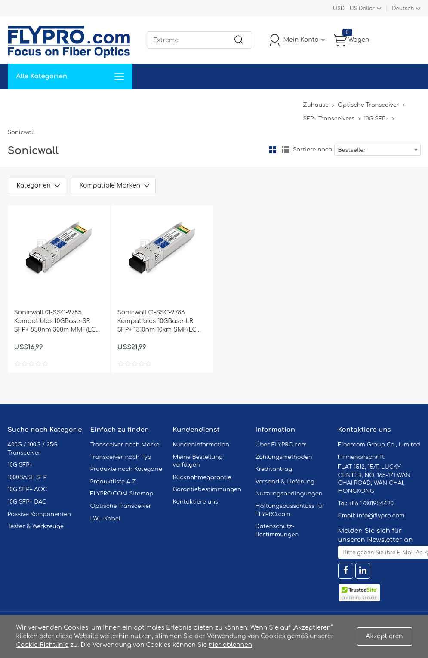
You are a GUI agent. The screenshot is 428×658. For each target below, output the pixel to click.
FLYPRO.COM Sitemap (122, 494)
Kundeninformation (201, 445)
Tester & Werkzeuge (36, 526)
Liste (285, 149)
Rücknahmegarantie (202, 477)
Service (104, 102)
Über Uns (258, 102)
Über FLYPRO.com (281, 445)
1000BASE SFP (27, 477)
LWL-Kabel (105, 519)
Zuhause (27, 102)
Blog (291, 102)
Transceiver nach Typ (120, 457)
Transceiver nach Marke (125, 445)
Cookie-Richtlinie (42, 645)
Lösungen (66, 102)
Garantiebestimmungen (207, 489)
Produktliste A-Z (113, 482)
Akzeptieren (384, 636)
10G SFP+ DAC (27, 502)
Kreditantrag (274, 469)
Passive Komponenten (39, 514)
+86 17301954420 (370, 504)
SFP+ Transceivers (328, 119)
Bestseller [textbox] (352, 150)
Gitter (273, 149)
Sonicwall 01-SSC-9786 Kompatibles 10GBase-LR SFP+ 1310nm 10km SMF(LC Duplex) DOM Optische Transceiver (157, 321)
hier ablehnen (230, 645)
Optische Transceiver (368, 105)
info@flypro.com (381, 516)
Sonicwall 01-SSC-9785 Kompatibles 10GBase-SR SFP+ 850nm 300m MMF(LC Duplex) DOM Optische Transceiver (55, 321)
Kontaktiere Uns (207, 102)
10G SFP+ (375, 119)
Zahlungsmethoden (284, 457)
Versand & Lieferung (285, 482)
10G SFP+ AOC (27, 489)
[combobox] (377, 150)
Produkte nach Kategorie (126, 469)
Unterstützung (149, 102)
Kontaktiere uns (196, 502)
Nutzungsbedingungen (289, 494)
